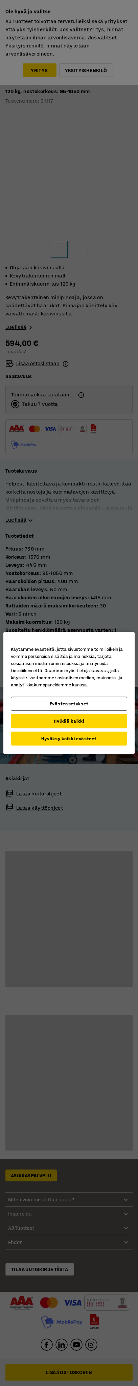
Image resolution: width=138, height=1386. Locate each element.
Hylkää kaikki (69, 721)
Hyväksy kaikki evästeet (68, 738)
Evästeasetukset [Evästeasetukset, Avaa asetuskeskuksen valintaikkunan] (69, 703)
